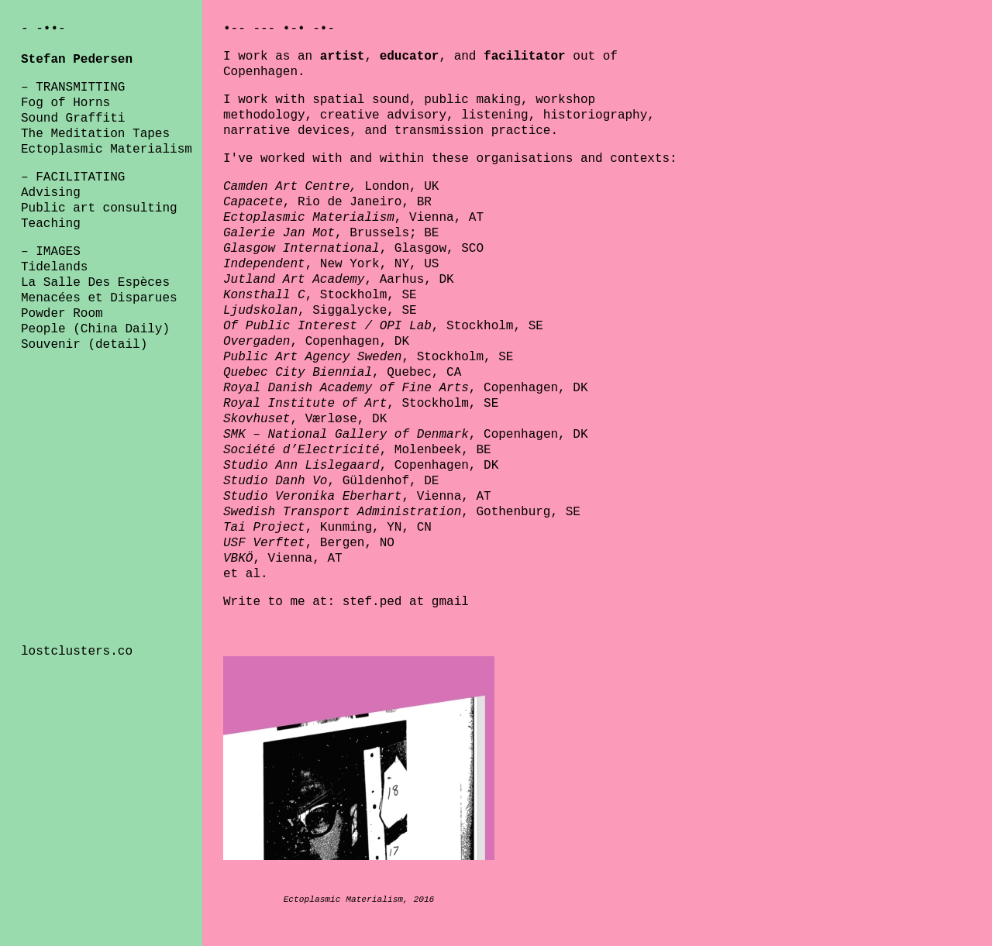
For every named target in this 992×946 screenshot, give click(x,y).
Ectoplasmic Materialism (106, 150)
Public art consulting (99, 208)
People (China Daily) (95, 329)
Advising (51, 193)
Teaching (51, 224)
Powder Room (62, 314)
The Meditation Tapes (95, 134)
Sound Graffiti (73, 119)
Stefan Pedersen (77, 60)
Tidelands (54, 267)
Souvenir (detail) (84, 345)
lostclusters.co (77, 652)
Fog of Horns (65, 103)
